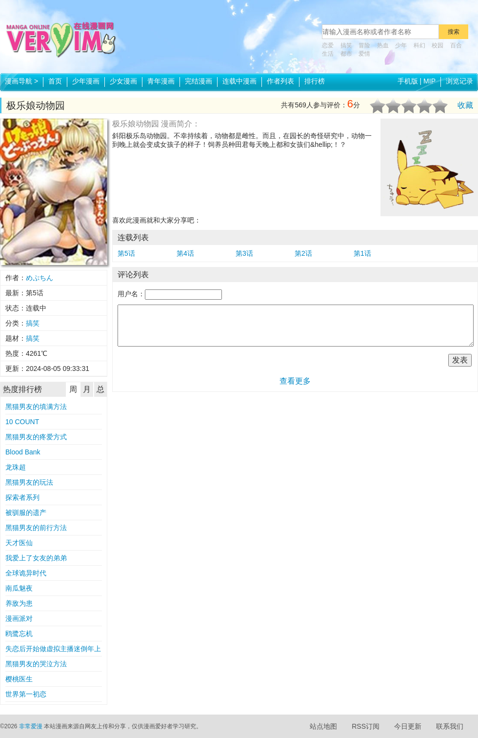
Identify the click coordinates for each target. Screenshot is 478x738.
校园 (437, 45)
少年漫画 (86, 81)
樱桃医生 (19, 679)
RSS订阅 (365, 726)
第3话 (244, 253)
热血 (383, 45)
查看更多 (295, 381)
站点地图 (323, 726)
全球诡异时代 (25, 573)
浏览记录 (459, 81)
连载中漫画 (239, 81)
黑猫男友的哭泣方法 (36, 664)
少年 (401, 45)
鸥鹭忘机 (19, 633)
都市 (346, 53)
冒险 (364, 45)
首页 (55, 81)
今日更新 (407, 726)
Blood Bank (22, 452)
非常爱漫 (30, 726)
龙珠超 (15, 467)
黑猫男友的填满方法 (36, 406)
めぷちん (39, 278)
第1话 (362, 253)
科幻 (419, 45)
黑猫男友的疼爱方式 (36, 437)
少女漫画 (123, 81)
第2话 (303, 253)
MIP (429, 81)
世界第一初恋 (25, 694)
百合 (456, 45)
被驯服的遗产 (25, 512)
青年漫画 (161, 81)
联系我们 (449, 726)
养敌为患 (19, 603)
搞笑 (346, 45)
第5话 (126, 253)
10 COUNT (22, 422)
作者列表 (280, 81)
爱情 (364, 53)
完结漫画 (198, 81)
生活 (328, 53)
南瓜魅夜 (19, 588)
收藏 (465, 105)
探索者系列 (22, 497)
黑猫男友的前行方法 (36, 528)
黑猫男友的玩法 (29, 482)
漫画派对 (19, 618)
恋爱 (328, 45)
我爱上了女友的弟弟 (36, 558)
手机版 (408, 81)
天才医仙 (19, 543)
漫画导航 (21, 81)
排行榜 (314, 81)
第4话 (185, 253)
